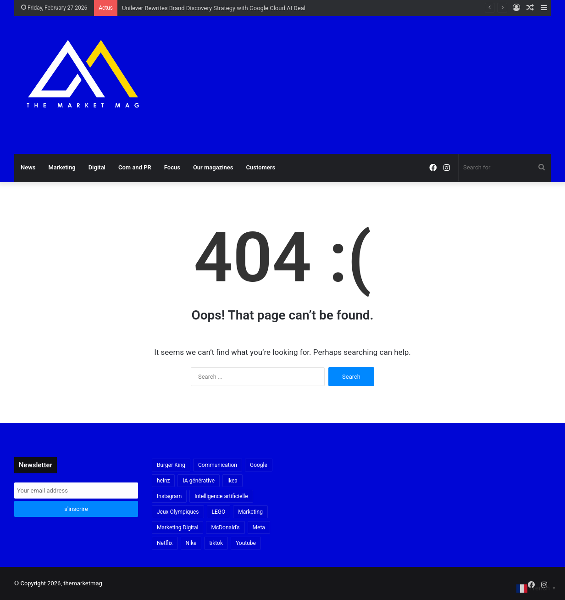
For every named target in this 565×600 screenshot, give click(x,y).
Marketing (61, 167)
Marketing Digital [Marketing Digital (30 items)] (177, 527)
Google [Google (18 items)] (258, 465)
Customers (261, 167)
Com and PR (134, 167)
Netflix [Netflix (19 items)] (165, 543)
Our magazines (213, 167)
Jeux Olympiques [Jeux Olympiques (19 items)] (178, 512)
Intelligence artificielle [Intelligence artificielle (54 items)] (221, 496)
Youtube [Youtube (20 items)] (246, 543)
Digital (97, 167)
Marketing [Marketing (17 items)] (250, 512)
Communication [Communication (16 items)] (217, 465)
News (28, 167)
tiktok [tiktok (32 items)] (216, 543)
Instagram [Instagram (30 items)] (169, 496)
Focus (172, 167)
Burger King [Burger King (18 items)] (171, 465)
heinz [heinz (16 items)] (163, 480)
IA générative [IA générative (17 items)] (199, 480)
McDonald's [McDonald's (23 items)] (225, 527)
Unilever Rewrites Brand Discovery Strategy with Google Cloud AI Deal (213, 8)
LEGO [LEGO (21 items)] (219, 512)
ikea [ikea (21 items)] (232, 480)
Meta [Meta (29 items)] (259, 527)
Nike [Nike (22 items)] (191, 543)
